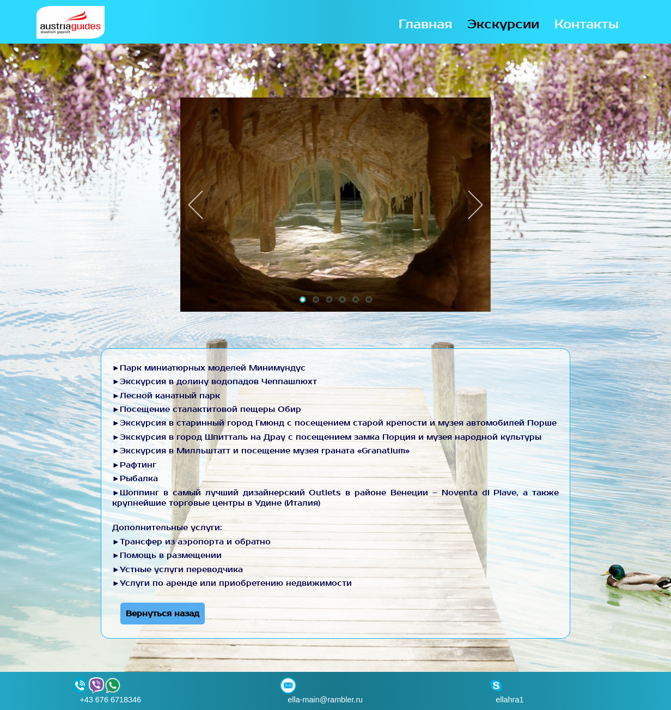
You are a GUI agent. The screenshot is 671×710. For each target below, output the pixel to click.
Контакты (586, 24)
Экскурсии (503, 24)
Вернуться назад (162, 613)
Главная (425, 24)
